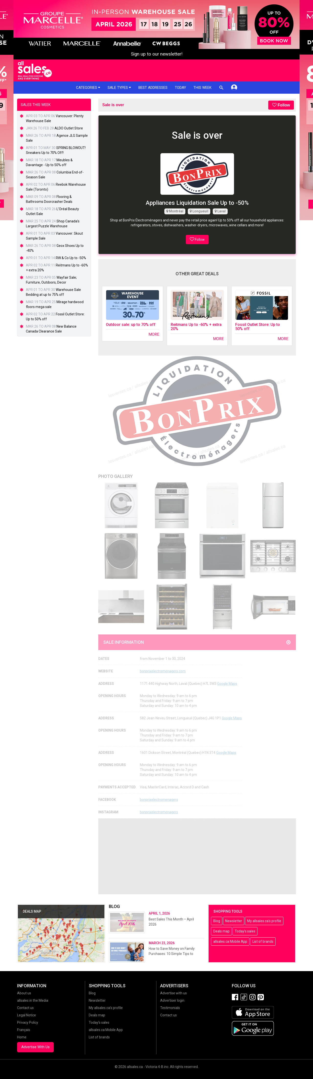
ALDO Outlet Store (69, 128)
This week (202, 87)
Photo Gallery (115, 476)
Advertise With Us (35, 1047)
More (153, 334)
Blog (216, 921)
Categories (88, 87)
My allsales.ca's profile (264, 921)
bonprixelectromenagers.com (163, 671)
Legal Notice (26, 1015)
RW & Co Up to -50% (71, 258)
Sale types (119, 87)
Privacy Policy (27, 1022)
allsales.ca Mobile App (230, 941)
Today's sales (245, 931)
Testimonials (170, 1008)
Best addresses (153, 87)
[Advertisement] (197, 856)
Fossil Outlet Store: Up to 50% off (257, 326)
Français (23, 1030)
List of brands (262, 941)
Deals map (221, 931)
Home (21, 1037)
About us (24, 993)
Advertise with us (173, 993)
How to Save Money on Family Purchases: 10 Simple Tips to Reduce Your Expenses (172, 954)
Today (180, 87)
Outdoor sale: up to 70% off (131, 324)
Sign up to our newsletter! (156, 54)
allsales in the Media (32, 1000)
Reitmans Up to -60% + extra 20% (196, 326)
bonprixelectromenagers (159, 800)
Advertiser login (172, 1000)
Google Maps (227, 684)
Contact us (25, 1008)
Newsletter (233, 921)
